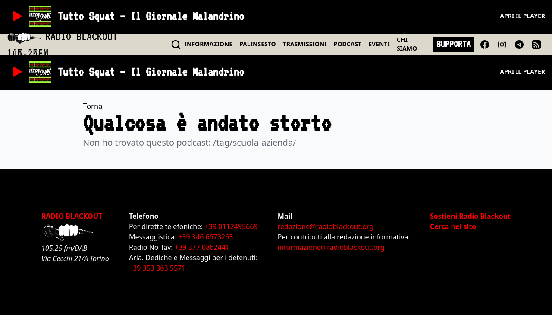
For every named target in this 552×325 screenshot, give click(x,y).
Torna (93, 106)
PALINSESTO (257, 44)
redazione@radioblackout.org (325, 226)
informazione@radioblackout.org (331, 247)
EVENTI (379, 44)
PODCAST (347, 44)
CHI (407, 43)
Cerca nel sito (453, 226)
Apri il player (522, 16)
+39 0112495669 (231, 226)
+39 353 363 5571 (157, 268)
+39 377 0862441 (202, 247)
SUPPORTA (453, 44)
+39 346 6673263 (205, 237)
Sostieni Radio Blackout (470, 216)
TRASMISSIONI (305, 44)
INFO (209, 44)
